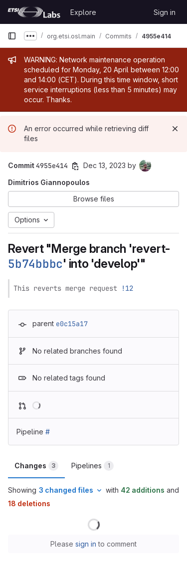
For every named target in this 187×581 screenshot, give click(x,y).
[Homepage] (33, 12)
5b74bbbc (35, 263)
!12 (127, 288)
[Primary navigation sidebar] (12, 36)
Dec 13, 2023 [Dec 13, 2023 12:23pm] (104, 165)
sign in (85, 544)
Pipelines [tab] (92, 466)
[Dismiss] (175, 129)
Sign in (165, 12)
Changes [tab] (36, 466)
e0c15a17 (72, 323)
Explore (83, 12)
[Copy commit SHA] (75, 166)
